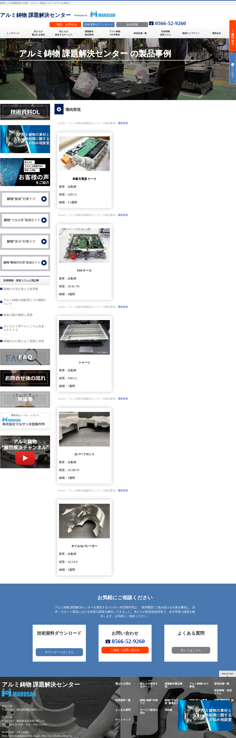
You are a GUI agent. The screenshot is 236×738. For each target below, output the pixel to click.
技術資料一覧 (123, 700)
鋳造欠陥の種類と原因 (17, 314)
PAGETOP (227, 674)
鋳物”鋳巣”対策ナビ (149, 702)
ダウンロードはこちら (59, 652)
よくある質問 (123, 710)
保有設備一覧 (221, 683)
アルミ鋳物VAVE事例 (199, 685)
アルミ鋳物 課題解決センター (35, 15)
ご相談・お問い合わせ (125, 650)
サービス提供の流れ (149, 711)
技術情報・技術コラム (223, 692)
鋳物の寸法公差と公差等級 (20, 288)
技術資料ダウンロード (232, 69)
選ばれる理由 (123, 683)
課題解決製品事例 (173, 685)
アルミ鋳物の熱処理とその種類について (25, 301)
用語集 (168, 710)
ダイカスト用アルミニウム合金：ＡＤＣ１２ (25, 328)
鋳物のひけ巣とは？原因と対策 (23, 341)
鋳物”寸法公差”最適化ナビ (173, 702)
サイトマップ (123, 719)
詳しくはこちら (191, 650)
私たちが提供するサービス (149, 685)
